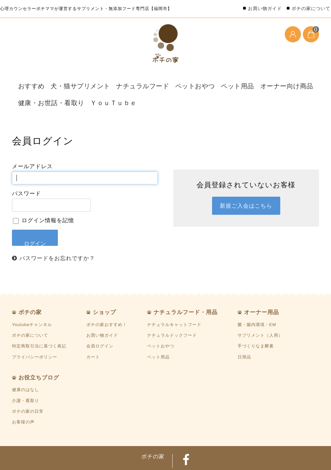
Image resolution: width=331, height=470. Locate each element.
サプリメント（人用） (260, 313)
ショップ (104, 290)
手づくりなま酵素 (256, 324)
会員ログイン (99, 324)
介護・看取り (25, 378)
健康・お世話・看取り (41, 86)
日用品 (244, 335)
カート (93, 335)
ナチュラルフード (121, 80)
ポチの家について (311, 8)
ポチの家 (30, 290)
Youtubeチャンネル (32, 302)
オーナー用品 (261, 290)
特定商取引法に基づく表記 (39, 324)
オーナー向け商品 (245, 80)
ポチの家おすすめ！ (106, 302)
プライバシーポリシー (34, 335)
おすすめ (27, 80)
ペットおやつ (165, 80)
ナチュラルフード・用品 (186, 290)
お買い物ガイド (265, 8)
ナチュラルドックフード (172, 313)
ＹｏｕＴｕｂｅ (92, 86)
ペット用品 (203, 80)
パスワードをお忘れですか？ (57, 236)
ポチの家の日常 (28, 389)
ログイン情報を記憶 (43, 198)
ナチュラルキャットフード (174, 302)
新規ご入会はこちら (246, 184)
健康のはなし (25, 368)
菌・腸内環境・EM (257, 302)
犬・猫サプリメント (69, 80)
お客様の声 (23, 400)
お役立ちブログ (38, 356)
